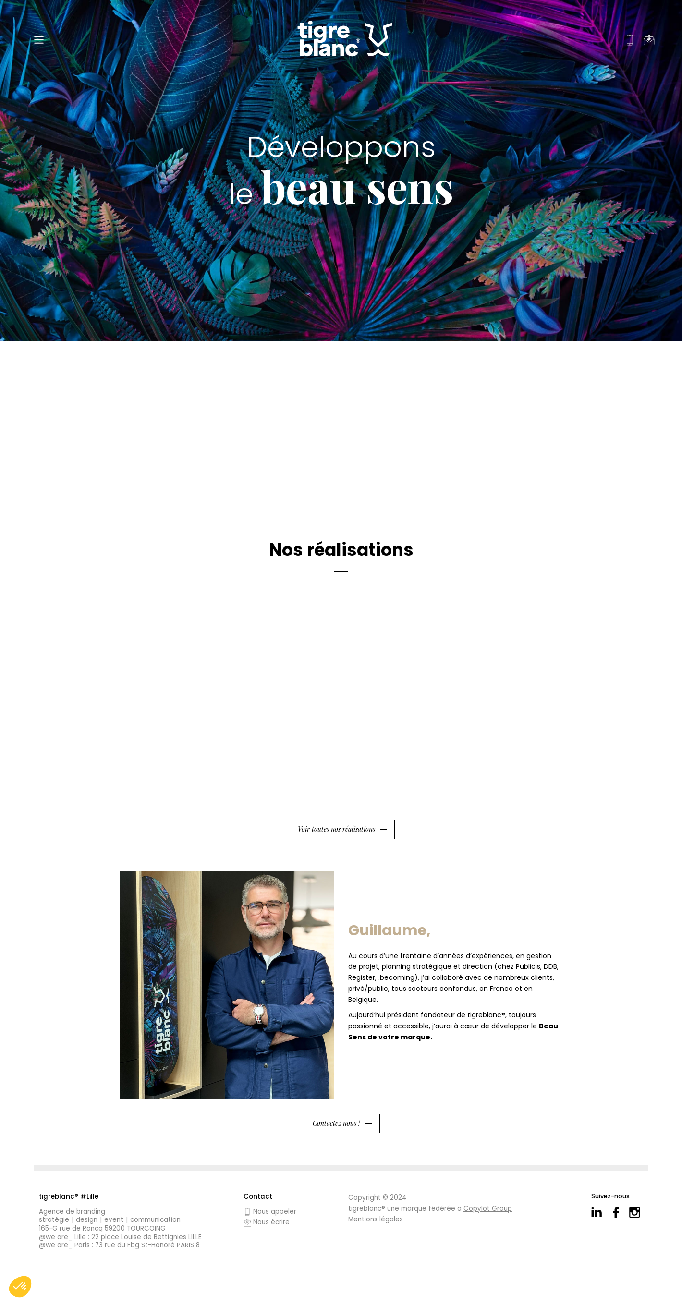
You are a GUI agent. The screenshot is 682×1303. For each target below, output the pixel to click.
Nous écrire (267, 1222)
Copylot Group (487, 1208)
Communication (155, 1220)
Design (86, 1220)
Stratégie (54, 1220)
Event (113, 1220)
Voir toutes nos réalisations (336, 828)
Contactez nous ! (336, 1123)
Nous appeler (270, 1211)
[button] (20, 1286)
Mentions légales (375, 1219)
